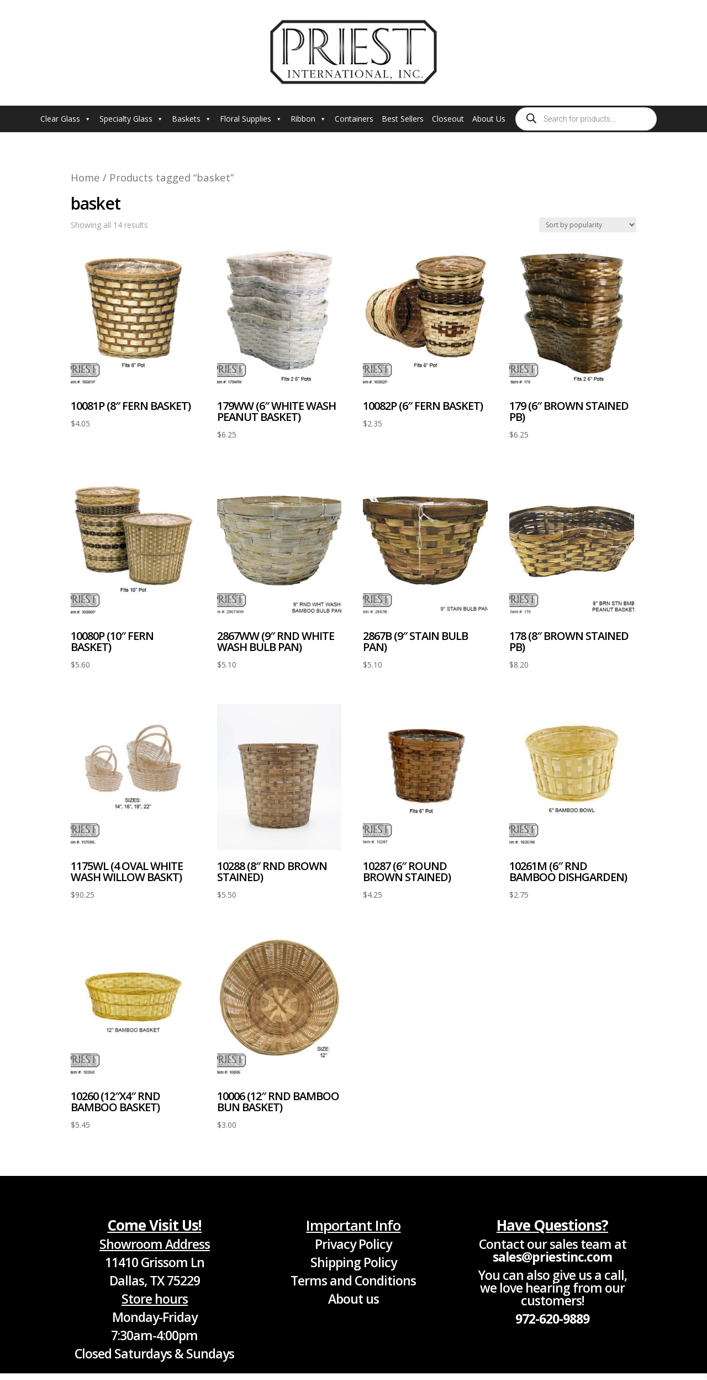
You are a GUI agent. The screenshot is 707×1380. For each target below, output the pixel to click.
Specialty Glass (131, 119)
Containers (354, 118)
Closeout (448, 118)
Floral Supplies (251, 119)
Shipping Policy (353, 1262)
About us (353, 1299)
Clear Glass (65, 119)
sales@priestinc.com (552, 1257)
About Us (488, 118)
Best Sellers (403, 118)
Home (85, 177)
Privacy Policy (353, 1244)
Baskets (192, 119)
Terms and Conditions (353, 1280)
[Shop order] (587, 224)
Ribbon (308, 119)
